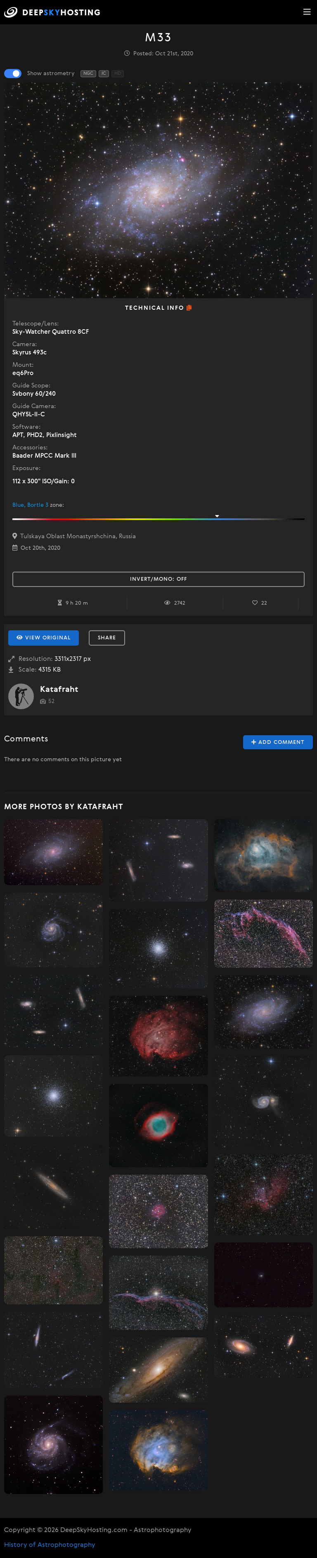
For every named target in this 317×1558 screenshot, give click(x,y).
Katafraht (59, 690)
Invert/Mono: (158, 579)
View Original (44, 638)
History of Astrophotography (49, 1545)
